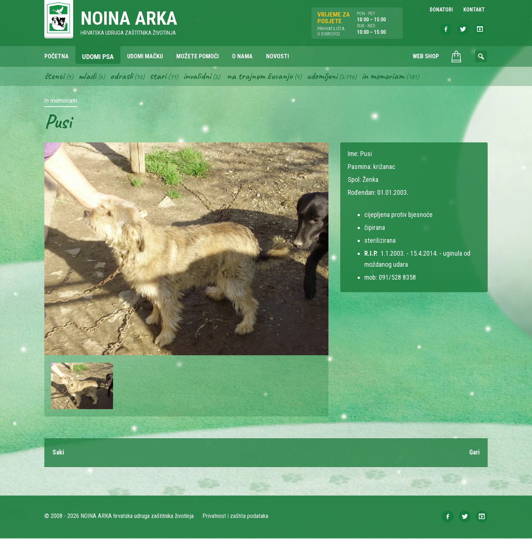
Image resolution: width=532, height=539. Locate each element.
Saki (58, 453)
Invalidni (199, 76)
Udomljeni (325, 76)
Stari (159, 76)
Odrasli (123, 76)
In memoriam (387, 76)
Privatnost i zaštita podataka (235, 516)
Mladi (88, 76)
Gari (474, 453)
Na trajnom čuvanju (262, 76)
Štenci (54, 76)
